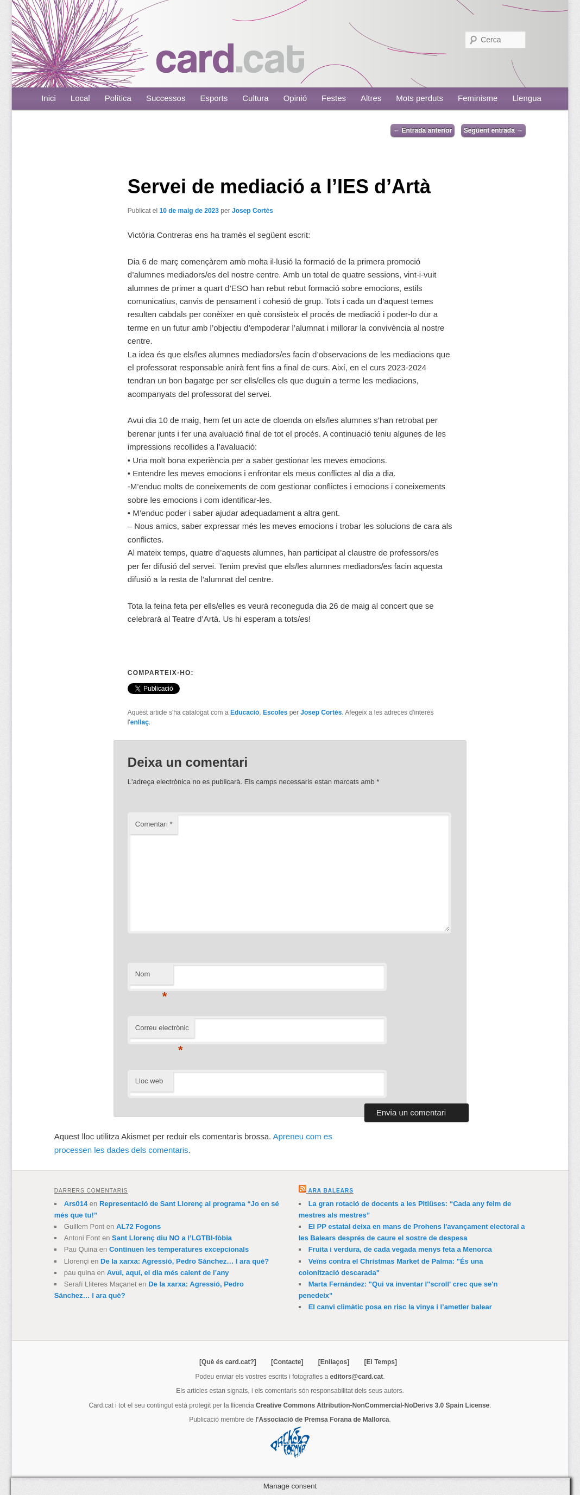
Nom (151, 977)
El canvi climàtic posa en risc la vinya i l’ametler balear (400, 1307)
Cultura (255, 98)
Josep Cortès (252, 211)
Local (80, 98)
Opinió (295, 98)
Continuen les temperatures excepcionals (179, 1249)
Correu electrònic (162, 1031)
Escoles (275, 712)
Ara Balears (330, 1191)
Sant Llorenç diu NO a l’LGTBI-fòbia (172, 1238)
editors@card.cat (356, 1376)
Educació (244, 712)
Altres (371, 98)
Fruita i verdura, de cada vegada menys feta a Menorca (400, 1249)
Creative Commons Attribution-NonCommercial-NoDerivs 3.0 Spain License (372, 1405)
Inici (48, 98)
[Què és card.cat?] (227, 1362)
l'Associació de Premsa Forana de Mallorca (322, 1419)
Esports (214, 98)
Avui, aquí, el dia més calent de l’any (168, 1273)
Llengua (526, 98)
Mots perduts (419, 98)
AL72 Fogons (138, 1226)
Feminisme (477, 98)
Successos (166, 98)
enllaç (139, 722)
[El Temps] (380, 1362)
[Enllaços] (333, 1362)
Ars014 (75, 1204)
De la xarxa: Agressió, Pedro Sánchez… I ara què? (184, 1261)
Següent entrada (493, 130)
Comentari (154, 824)
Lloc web (149, 1081)
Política (118, 98)
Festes (333, 98)
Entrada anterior (422, 130)
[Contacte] (287, 1362)
